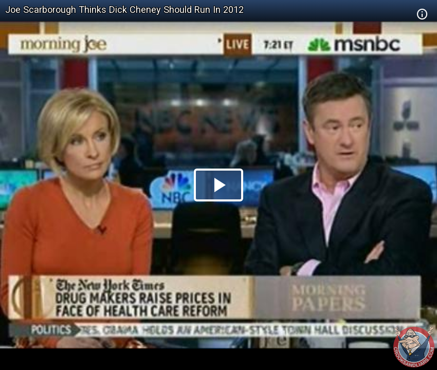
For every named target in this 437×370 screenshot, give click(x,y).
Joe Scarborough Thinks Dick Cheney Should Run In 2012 (124, 9)
